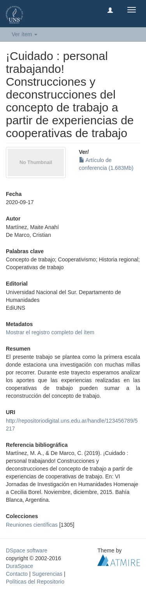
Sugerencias (47, 574)
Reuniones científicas (32, 525)
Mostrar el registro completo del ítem (50, 332)
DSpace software (26, 550)
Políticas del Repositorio (35, 582)
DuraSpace (19, 566)
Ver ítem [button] (24, 34)
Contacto (17, 574)
